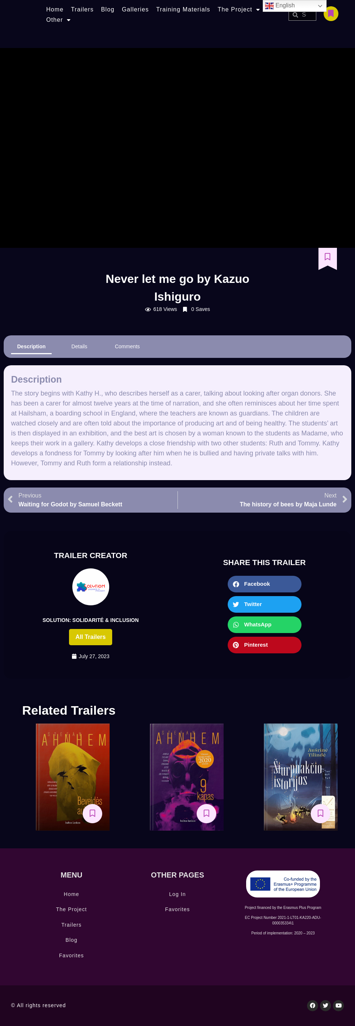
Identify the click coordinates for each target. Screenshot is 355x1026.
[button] (264, 584)
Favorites (71, 955)
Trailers (82, 9)
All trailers (91, 637)
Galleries (135, 9)
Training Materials (183, 9)
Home (54, 9)
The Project (239, 9)
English (280, 5)
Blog (107, 9)
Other (58, 20)
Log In (177, 894)
